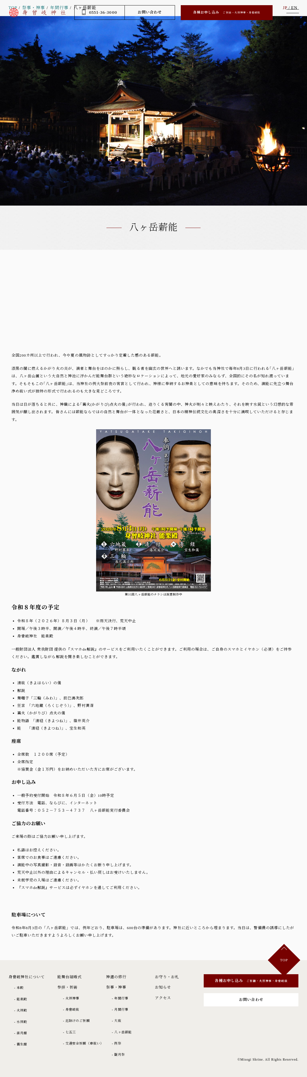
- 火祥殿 (20, 1010)
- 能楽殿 (20, 999)
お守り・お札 (167, 977)
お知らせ (163, 987)
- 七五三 (69, 1032)
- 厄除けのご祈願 (76, 1020)
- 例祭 (116, 1043)
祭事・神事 (116, 987)
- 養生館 (20, 1044)
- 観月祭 (118, 1054)
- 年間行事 (120, 998)
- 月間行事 (120, 1009)
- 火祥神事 (71, 998)
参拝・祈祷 (67, 987)
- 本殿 (19, 987)
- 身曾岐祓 (71, 1009)
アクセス (163, 998)
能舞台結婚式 (69, 977)
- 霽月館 (20, 1033)
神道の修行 (116, 977)
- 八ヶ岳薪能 (122, 1032)
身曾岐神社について (27, 977)
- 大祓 (116, 1020)
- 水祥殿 (20, 1022)
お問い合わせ (150, 12)
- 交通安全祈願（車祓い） (83, 1043)
